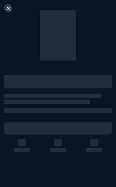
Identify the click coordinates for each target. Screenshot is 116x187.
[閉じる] (8, 8)
